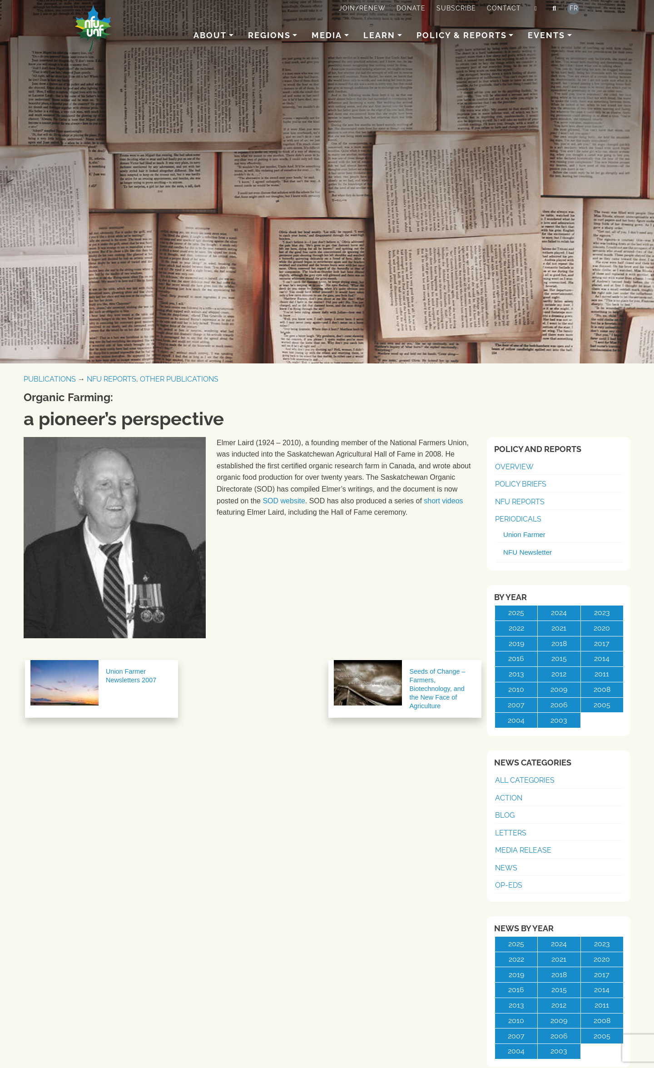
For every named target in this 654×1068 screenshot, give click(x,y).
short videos (443, 501)
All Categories (525, 780)
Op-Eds (508, 885)
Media (327, 35)
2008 (602, 689)
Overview (514, 466)
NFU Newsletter (527, 552)
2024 (559, 612)
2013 (516, 674)
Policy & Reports (461, 35)
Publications (50, 379)
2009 (558, 689)
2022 (516, 628)
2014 (601, 658)
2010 (516, 689)
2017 (601, 643)
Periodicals (518, 519)
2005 (602, 704)
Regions (269, 35)
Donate (411, 8)
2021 (558, 628)
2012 (558, 674)
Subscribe (456, 8)
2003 (558, 720)
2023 (602, 612)
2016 (516, 658)
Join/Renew (362, 8)
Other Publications (179, 379)
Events (546, 35)
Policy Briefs (520, 484)
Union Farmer (524, 534)
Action (508, 798)
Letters (510, 833)
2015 (559, 658)
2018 (559, 643)
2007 (516, 704)
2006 (559, 704)
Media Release (523, 850)
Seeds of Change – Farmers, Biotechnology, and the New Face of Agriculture (437, 689)
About (210, 35)
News (506, 868)
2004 (516, 720)
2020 (602, 628)
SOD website (284, 501)
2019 (516, 643)
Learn (379, 35)
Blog (505, 815)
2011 (602, 674)
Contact (504, 8)
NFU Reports (111, 379)
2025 (516, 612)
